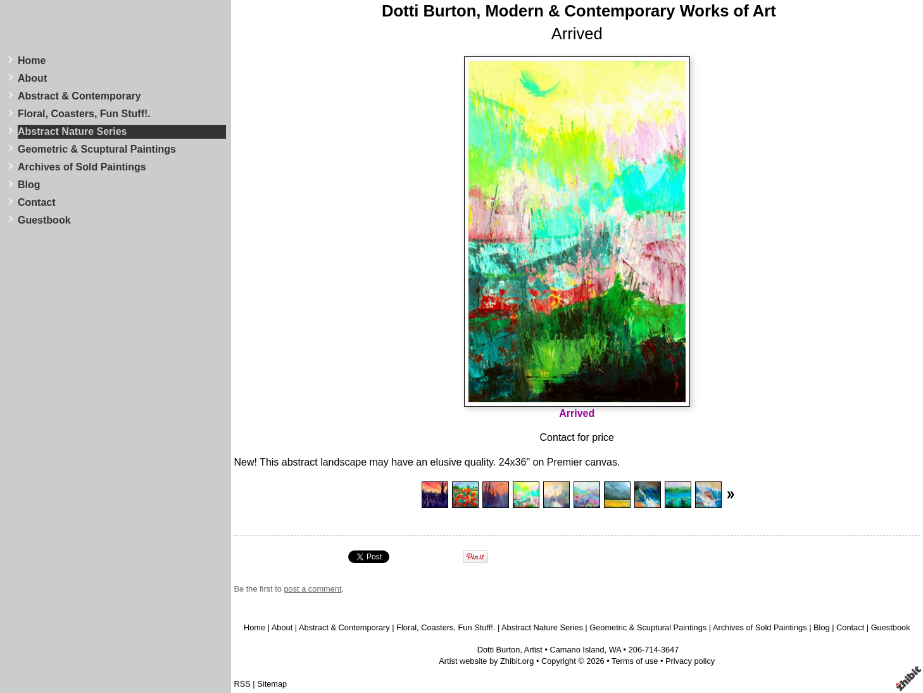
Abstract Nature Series (72, 131)
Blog (29, 184)
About (32, 78)
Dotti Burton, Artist (510, 649)
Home (32, 60)
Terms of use (635, 661)
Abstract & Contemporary (79, 96)
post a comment (312, 589)
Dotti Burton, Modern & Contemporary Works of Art (579, 11)
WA (615, 649)
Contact (37, 202)
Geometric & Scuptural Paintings (97, 149)
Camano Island (576, 649)
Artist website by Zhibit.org (486, 661)
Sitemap (272, 684)
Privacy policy (690, 661)
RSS (242, 684)
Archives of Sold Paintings (82, 167)
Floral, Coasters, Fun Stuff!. (84, 113)
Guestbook (44, 220)
